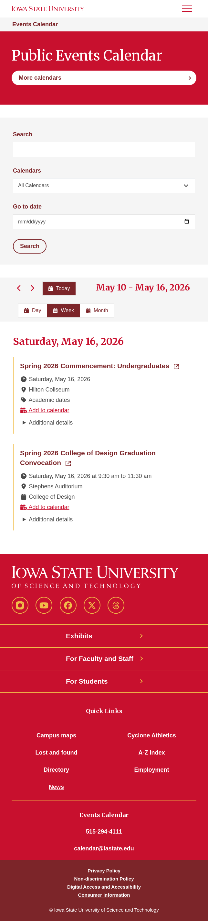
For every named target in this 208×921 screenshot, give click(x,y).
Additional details (51, 422)
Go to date (27, 206)
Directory (56, 770)
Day (32, 310)
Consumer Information (104, 895)
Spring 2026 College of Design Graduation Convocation (88, 457)
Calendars (27, 170)
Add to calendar (44, 410)
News (56, 787)
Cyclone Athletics (151, 735)
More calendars (40, 77)
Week (63, 310)
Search (22, 134)
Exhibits (79, 636)
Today (59, 288)
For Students (87, 681)
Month (97, 310)
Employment (151, 770)
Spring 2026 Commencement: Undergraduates (99, 365)
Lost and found (57, 752)
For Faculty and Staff (99, 658)
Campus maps (56, 735)
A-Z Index (151, 752)
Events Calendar (35, 24)
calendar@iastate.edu (104, 848)
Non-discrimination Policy (104, 878)
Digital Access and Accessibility (104, 887)
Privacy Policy (104, 870)
